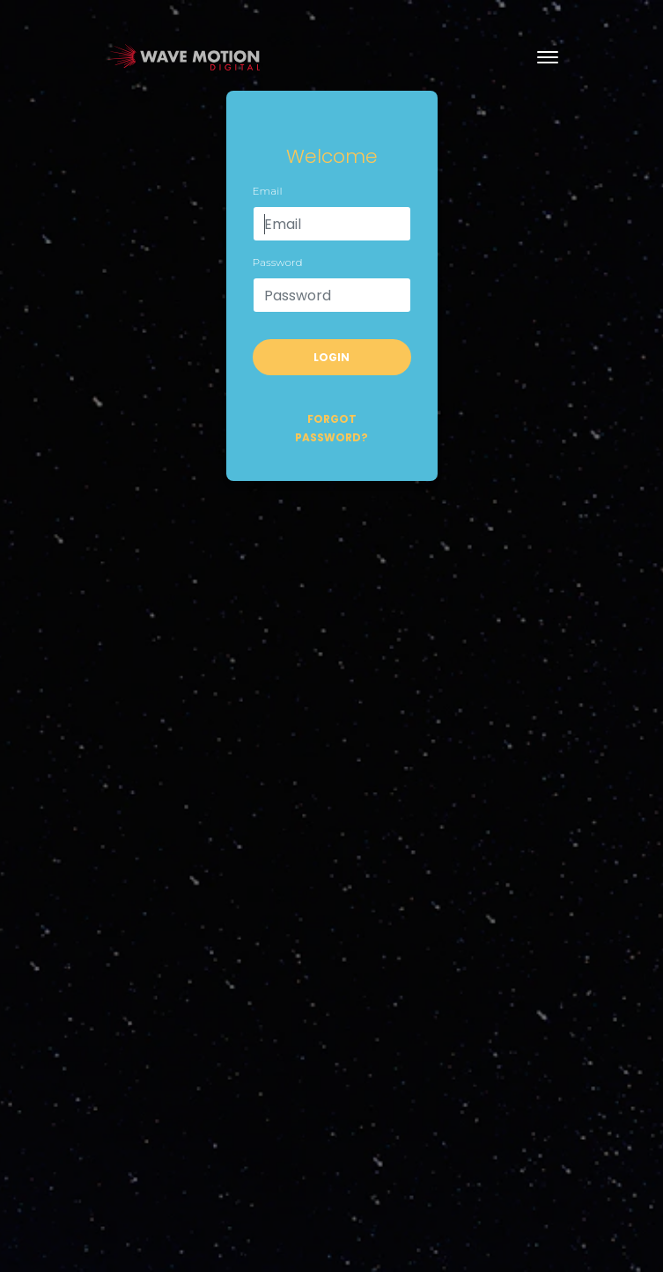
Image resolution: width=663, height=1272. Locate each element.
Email (268, 190)
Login (331, 357)
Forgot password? (331, 428)
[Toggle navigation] (548, 57)
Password (278, 262)
